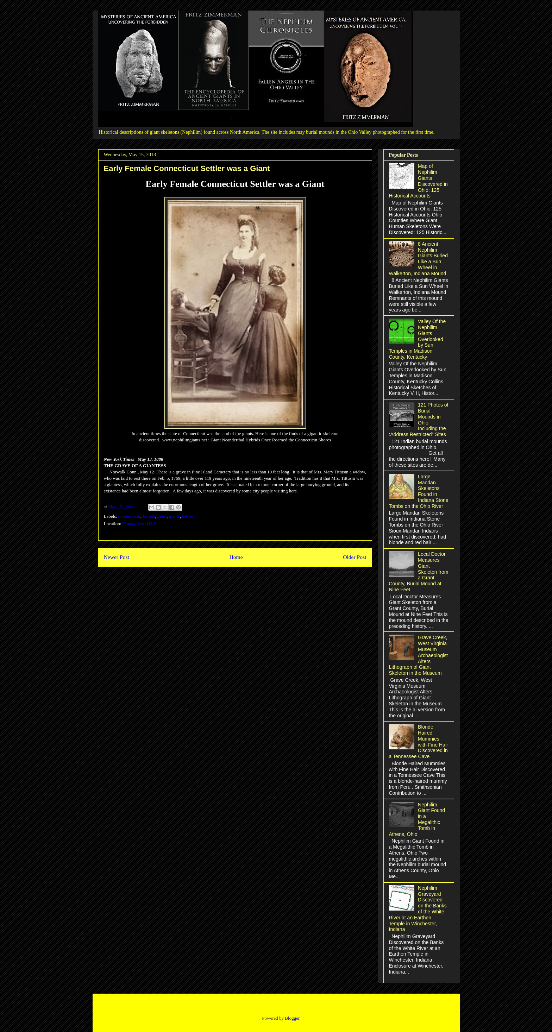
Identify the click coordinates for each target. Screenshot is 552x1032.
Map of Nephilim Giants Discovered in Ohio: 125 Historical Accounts (418, 181)
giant (162, 516)
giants (174, 516)
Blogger (292, 1018)
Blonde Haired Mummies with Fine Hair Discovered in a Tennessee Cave (418, 741)
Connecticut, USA (139, 523)
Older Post (354, 557)
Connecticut (129, 516)
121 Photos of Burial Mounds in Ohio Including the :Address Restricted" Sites (418, 419)
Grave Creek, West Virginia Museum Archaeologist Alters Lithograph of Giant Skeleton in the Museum (418, 655)
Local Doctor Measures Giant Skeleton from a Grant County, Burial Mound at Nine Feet (418, 571)
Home (236, 557)
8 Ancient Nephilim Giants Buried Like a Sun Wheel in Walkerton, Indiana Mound (418, 258)
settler (187, 516)
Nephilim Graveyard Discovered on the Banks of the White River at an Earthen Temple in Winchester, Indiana (418, 908)
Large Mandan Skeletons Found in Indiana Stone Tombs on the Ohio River (418, 491)
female (149, 516)
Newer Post (116, 557)
